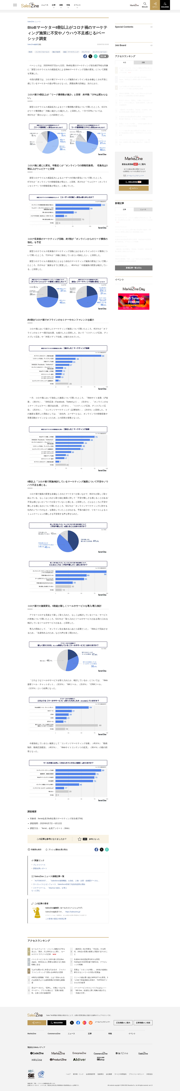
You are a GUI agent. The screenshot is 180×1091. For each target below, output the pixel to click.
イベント (77, 5)
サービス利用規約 (120, 1074)
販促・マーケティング (71, 52)
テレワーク (86, 52)
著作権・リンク (78, 1074)
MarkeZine (32, 1034)
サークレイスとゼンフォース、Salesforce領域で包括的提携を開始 (59, 884)
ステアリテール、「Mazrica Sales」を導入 (50, 888)
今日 (124, 62)
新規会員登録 (133, 182)
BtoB (30, 52)
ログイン (133, 188)
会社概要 (109, 1074)
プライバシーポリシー (136, 1074)
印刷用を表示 (34, 850)
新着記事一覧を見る (134, 268)
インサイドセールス (42, 52)
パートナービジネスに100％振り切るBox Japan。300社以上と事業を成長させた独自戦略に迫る (49, 962)
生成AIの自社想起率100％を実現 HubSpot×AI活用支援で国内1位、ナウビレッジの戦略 (90, 962)
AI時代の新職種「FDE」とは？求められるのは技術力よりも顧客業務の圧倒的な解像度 (48, 980)
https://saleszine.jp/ (72, 912)
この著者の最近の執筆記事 (55, 919)
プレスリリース (39, 865)
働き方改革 (56, 52)
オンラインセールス (99, 52)
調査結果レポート (40, 868)
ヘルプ (68, 1074)
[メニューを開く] (15, 5)
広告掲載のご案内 (123, 1023)
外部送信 (149, 1074)
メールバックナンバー (134, 176)
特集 (68, 5)
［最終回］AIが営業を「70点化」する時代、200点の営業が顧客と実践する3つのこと (91, 951)
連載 (61, 5)
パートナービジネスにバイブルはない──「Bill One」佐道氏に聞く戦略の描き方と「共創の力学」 (90, 990)
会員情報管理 (90, 1074)
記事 (54, 5)
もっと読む (35, 891)
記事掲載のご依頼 (143, 1023)
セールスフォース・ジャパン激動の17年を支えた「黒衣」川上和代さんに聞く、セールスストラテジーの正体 (48, 951)
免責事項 (101, 1074)
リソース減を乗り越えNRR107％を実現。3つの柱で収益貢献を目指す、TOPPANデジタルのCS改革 (91, 980)
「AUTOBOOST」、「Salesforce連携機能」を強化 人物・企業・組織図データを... (66, 881)
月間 (143, 62)
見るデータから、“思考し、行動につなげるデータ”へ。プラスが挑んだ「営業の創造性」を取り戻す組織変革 (48, 990)
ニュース (44, 5)
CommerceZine (54, 1034)
